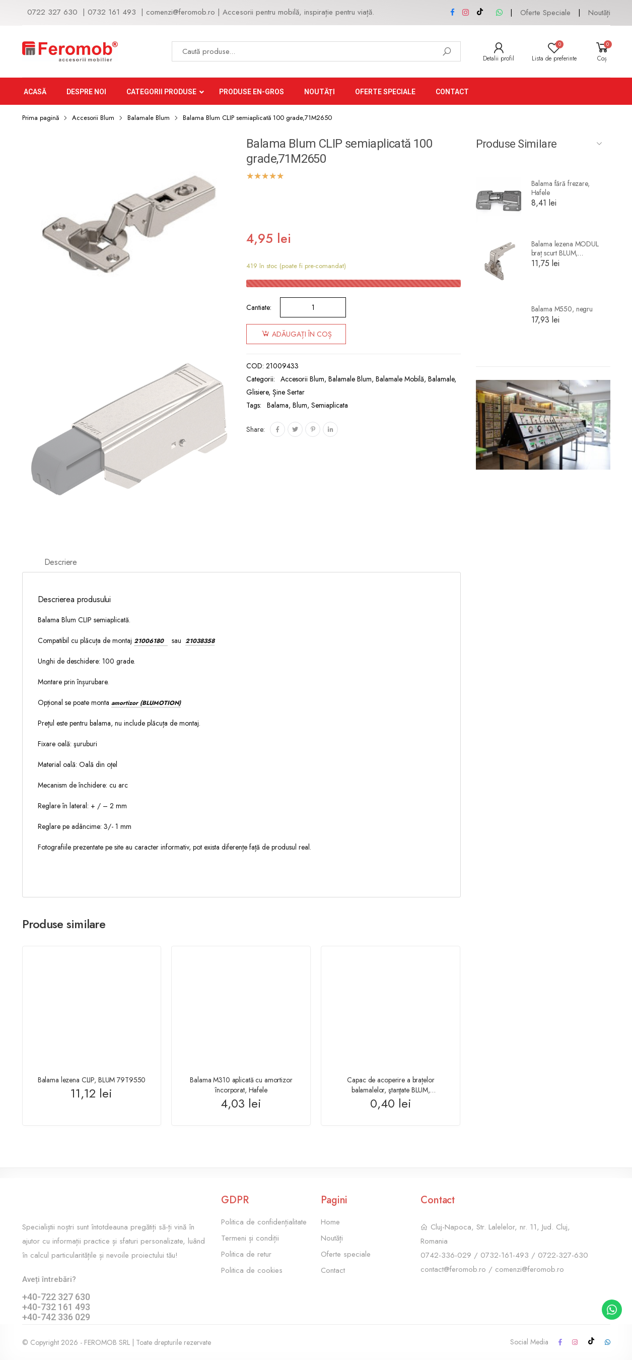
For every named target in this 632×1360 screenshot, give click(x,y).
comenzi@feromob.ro (180, 12)
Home (330, 1221)
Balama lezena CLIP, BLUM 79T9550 (92, 1080)
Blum (300, 405)
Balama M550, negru (562, 309)
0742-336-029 (445, 1255)
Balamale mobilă (400, 379)
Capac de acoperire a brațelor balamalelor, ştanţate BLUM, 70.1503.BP (390, 1090)
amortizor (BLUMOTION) (146, 702)
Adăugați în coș (302, 334)
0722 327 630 (52, 12)
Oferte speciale (346, 1254)
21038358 (200, 640)
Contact (333, 1270)
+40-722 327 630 (56, 1296)
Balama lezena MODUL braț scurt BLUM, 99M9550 (565, 253)
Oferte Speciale (545, 12)
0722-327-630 (563, 1255)
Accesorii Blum (93, 117)
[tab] (61, 563)
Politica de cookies (252, 1270)
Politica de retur (246, 1254)
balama (278, 405)
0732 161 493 (112, 12)
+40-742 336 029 (56, 1317)
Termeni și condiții (250, 1238)
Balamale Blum (148, 117)
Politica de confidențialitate (264, 1221)
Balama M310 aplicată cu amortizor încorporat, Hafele (241, 1085)
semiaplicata (329, 405)
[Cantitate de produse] (313, 307)
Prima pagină (40, 117)
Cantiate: (258, 307)
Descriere (61, 562)
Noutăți (599, 12)
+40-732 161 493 (56, 1307)
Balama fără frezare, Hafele (560, 188)
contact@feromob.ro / (457, 1269)
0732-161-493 (504, 1255)
